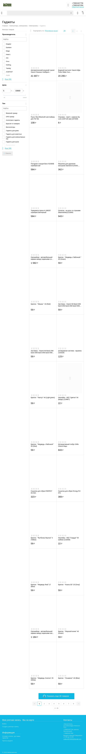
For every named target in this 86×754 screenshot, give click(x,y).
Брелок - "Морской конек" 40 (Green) (68, 632)
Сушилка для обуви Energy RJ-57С (69, 492)
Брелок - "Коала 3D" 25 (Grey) (69, 584)
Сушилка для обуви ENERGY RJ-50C (41, 492)
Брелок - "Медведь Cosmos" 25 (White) (42, 679)
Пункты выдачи (7, 741)
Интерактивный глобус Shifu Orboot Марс (68, 445)
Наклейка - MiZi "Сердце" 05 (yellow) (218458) (68, 538)
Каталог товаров (1, 13)
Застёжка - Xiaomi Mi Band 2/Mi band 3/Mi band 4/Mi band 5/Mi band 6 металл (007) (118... (42, 351)
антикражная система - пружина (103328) (70, 351)
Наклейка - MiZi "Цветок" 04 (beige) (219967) (68, 398)
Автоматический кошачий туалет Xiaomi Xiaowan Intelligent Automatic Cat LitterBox (43, 71)
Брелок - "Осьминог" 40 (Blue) (69, 678)
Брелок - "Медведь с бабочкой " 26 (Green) (69, 258)
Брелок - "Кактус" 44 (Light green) (43, 397)
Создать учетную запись (10, 726)
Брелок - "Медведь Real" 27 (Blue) (41, 585)
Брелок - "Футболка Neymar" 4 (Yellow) (42, 538)
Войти (4, 724)
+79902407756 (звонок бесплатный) (71, 730)
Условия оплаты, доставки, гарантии (11, 737)
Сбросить (7, 153)
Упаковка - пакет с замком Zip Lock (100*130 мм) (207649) (69, 118)
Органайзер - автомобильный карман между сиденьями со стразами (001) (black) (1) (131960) (41, 258)
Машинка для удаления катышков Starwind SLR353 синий (68, 164)
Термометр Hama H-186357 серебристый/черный (41, 211)
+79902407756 (77, 3)
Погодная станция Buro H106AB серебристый (42, 164)
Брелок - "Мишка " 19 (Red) (41, 304)
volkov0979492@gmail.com (72, 739)
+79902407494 (77, 5)
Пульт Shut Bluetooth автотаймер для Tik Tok (43, 118)
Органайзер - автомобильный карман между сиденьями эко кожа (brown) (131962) (41, 632)
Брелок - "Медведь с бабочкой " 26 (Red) (42, 445)
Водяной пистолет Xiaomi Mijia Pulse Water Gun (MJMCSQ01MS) (69, 71)
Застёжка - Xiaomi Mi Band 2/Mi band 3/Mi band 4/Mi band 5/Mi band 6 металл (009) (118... (69, 305)
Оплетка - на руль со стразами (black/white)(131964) (69, 211)
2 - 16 (56, 708)
